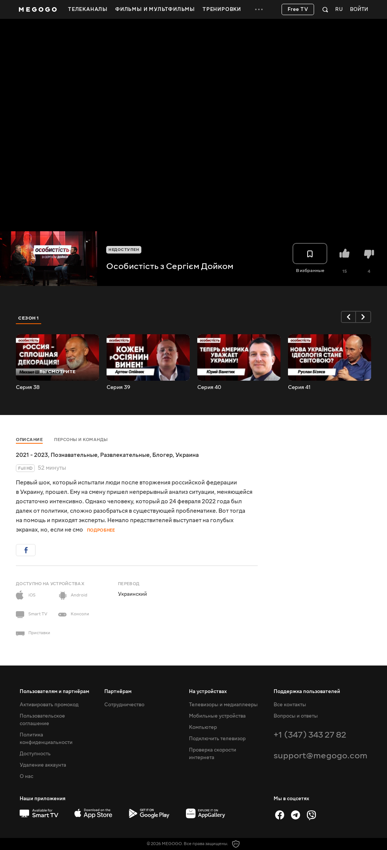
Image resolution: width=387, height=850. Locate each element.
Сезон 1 (28, 318)
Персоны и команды (81, 440)
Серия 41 (299, 387)
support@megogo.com (320, 755)
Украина (187, 455)
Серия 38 (28, 387)
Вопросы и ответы (296, 716)
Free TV (298, 9)
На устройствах (208, 691)
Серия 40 (209, 387)
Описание (29, 440)
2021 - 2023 (32, 455)
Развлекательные (125, 455)
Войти (359, 9)
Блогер (162, 455)
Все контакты (290, 704)
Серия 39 (118, 387)
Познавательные (74, 455)
